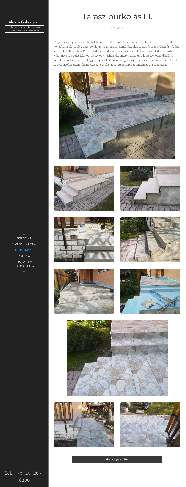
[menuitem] (24, 238)
